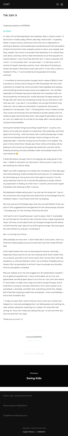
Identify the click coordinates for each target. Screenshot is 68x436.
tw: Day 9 (7, 31)
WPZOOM (41, 432)
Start (6, 4)
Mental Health (34, 341)
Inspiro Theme (28, 432)
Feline (40, 354)
